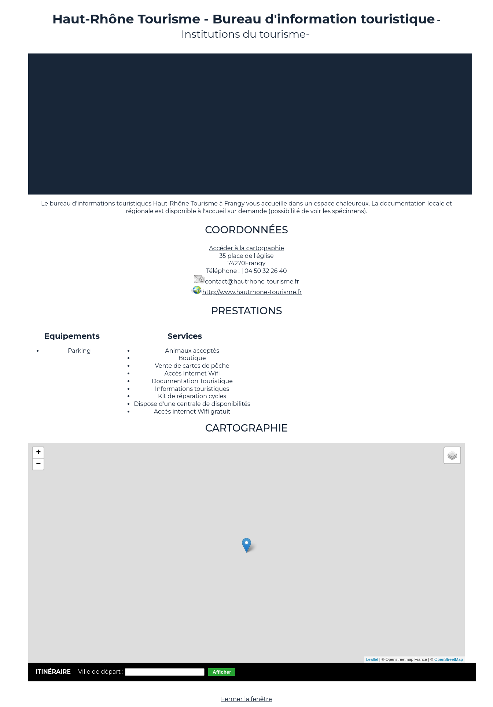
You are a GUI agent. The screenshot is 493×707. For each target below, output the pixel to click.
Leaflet (372, 659)
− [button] (38, 464)
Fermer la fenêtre (246, 699)
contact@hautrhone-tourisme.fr (252, 281)
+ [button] (38, 452)
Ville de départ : (101, 671)
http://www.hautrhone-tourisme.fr (252, 292)
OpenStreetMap (448, 659)
